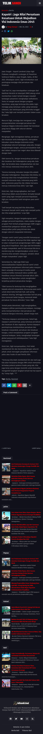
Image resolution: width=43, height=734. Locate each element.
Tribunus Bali (27, 731)
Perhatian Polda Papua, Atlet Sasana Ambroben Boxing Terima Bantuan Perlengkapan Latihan (23, 479)
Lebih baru (7, 448)
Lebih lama (36, 448)
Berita (11, 10)
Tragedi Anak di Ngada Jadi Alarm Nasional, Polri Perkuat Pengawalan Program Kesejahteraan (25, 491)
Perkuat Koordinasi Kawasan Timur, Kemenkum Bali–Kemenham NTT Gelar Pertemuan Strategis (23, 668)
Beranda (5, 10)
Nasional (14, 379)
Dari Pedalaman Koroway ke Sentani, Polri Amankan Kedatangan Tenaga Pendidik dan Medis (25, 466)
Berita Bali (15, 731)
